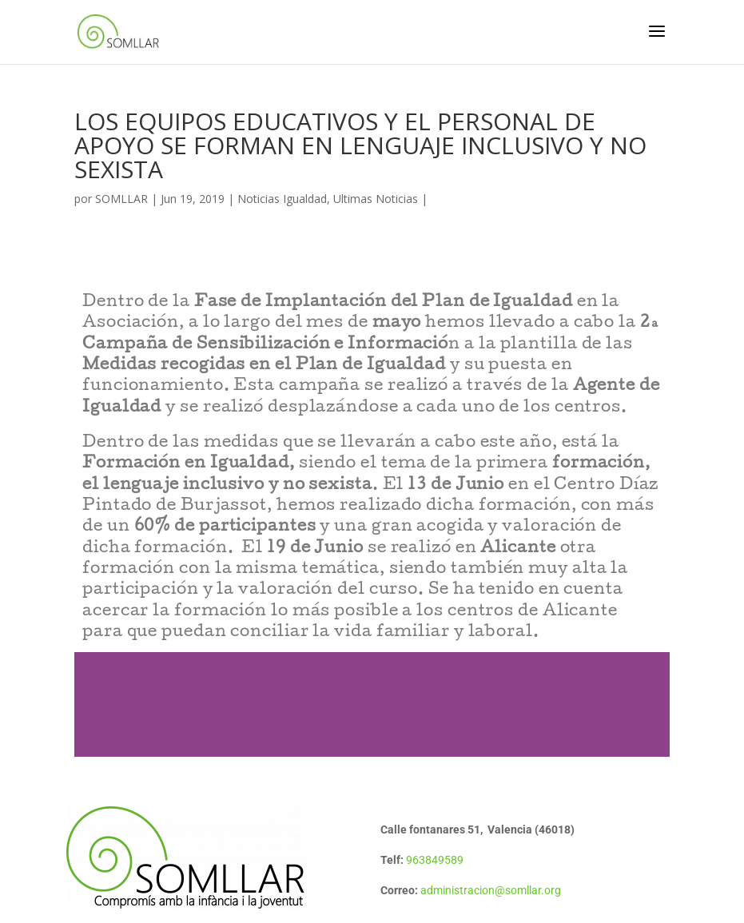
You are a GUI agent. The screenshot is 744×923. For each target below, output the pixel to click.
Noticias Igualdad (282, 198)
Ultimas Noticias (375, 198)
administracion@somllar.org (490, 890)
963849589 (435, 859)
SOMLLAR (121, 198)
